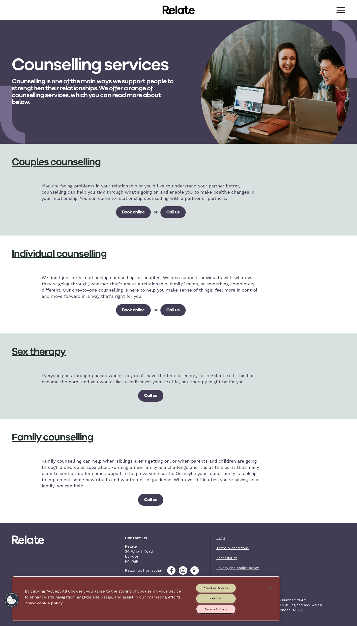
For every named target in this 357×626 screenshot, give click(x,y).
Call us (173, 212)
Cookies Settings (216, 609)
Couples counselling (56, 162)
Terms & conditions (232, 548)
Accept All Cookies (216, 588)
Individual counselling (59, 254)
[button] (12, 600)
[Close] (269, 588)
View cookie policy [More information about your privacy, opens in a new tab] (44, 603)
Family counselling (52, 437)
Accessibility (226, 558)
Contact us (225, 578)
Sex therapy (39, 352)
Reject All (216, 598)
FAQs (220, 538)
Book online (133, 212)
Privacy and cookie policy (237, 568)
